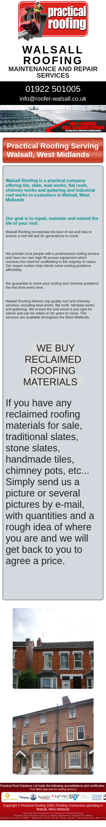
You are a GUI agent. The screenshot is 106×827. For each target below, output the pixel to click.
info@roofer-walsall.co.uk (53, 98)
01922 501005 (53, 89)
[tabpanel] (53, 118)
